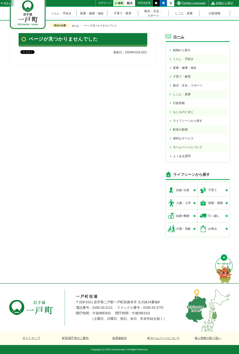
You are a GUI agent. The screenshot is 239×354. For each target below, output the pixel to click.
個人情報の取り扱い (208, 338)
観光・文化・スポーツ (187, 85)
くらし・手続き (183, 59)
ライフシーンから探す (187, 120)
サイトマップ (31, 338)
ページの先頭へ (224, 268)
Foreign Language (194, 3)
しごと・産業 (182, 94)
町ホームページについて (163, 338)
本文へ (7, 3)
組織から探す (224, 3)
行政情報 (179, 103)
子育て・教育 (182, 76)
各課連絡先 (119, 338)
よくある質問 (182, 156)
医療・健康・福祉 (185, 67)
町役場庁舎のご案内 (75, 338)
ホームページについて (187, 147)
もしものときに (183, 111)
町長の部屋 (180, 129)
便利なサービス (183, 138)
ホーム (75, 25)
